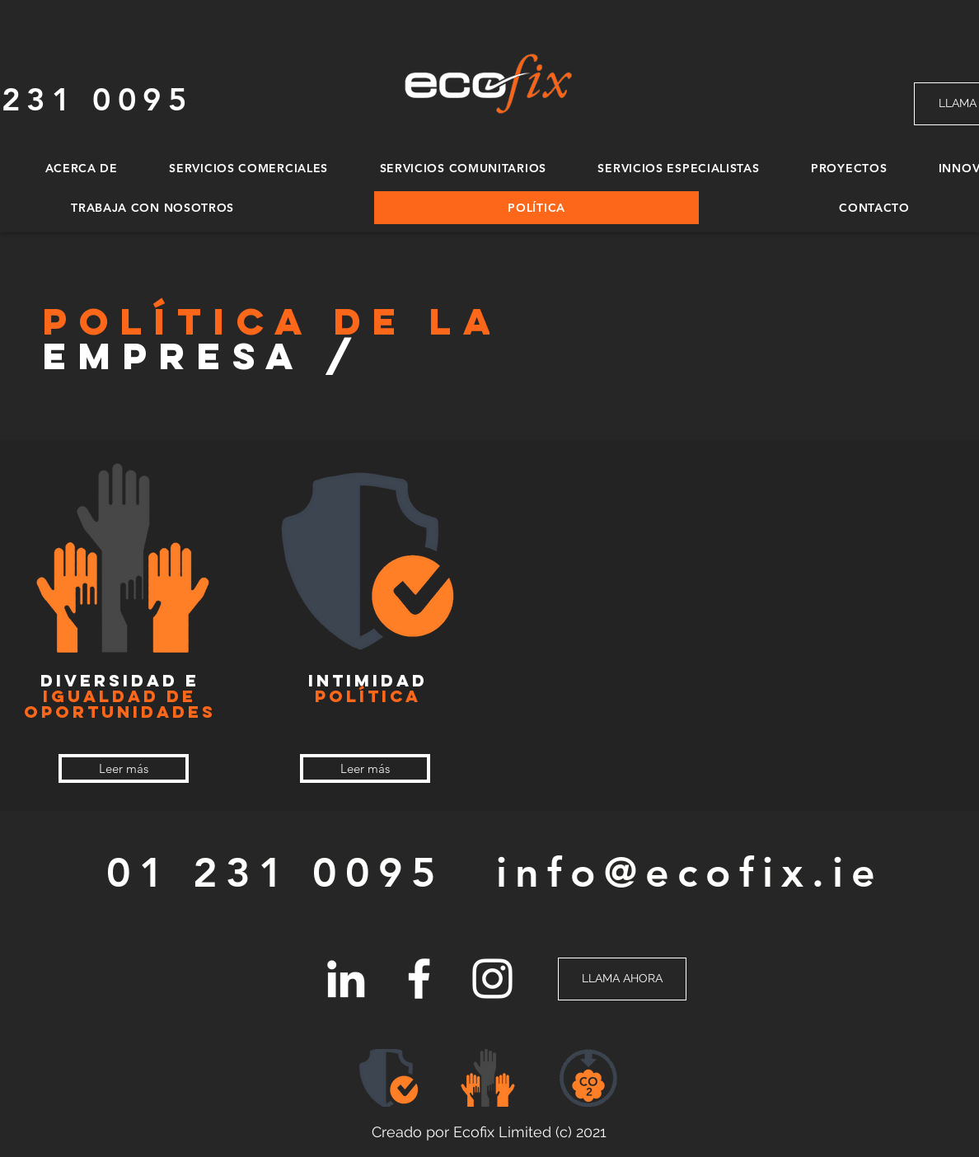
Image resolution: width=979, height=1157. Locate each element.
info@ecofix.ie (689, 872)
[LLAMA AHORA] (622, 979)
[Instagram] (492, 978)
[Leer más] (124, 768)
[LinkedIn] (345, 978)
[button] (589, 1078)
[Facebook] (419, 978)
